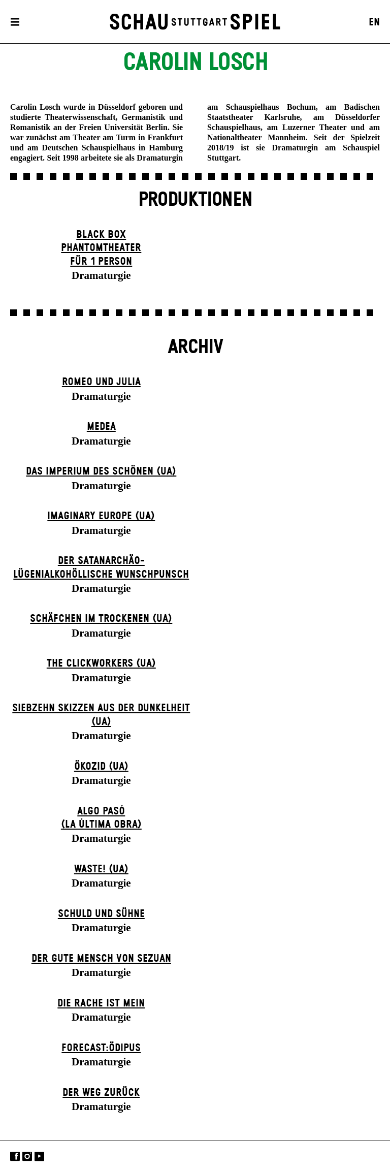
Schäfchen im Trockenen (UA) (101, 618)
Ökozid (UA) (101, 766)
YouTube (39, 1156)
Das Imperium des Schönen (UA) (101, 471)
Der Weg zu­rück (101, 1092)
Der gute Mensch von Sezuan (101, 958)
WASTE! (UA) (101, 869)
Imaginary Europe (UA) (101, 516)
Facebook (15, 1156)
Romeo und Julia (101, 382)
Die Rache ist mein (101, 1003)
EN (374, 22)
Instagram (27, 1156)
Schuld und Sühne (101, 914)
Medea (101, 426)
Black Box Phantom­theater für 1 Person (101, 248)
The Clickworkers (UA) (101, 663)
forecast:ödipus (101, 1048)
